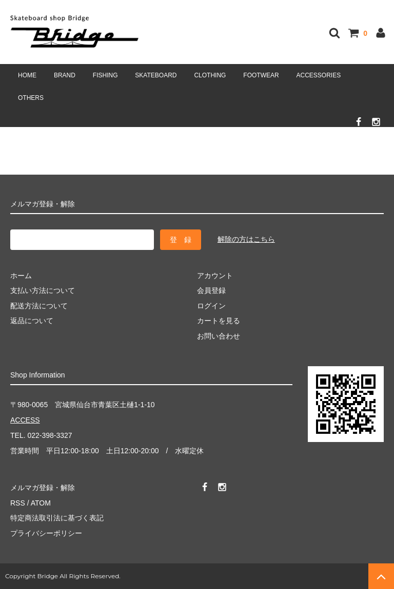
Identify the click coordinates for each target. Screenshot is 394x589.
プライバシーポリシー (46, 533)
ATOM (41, 503)
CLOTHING (210, 75)
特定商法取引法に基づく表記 (57, 518)
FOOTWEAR (261, 75)
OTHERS (31, 97)
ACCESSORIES (319, 75)
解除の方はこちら (246, 239)
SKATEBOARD (155, 75)
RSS (17, 503)
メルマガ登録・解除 (42, 487)
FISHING (105, 75)
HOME (27, 75)
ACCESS (25, 420)
